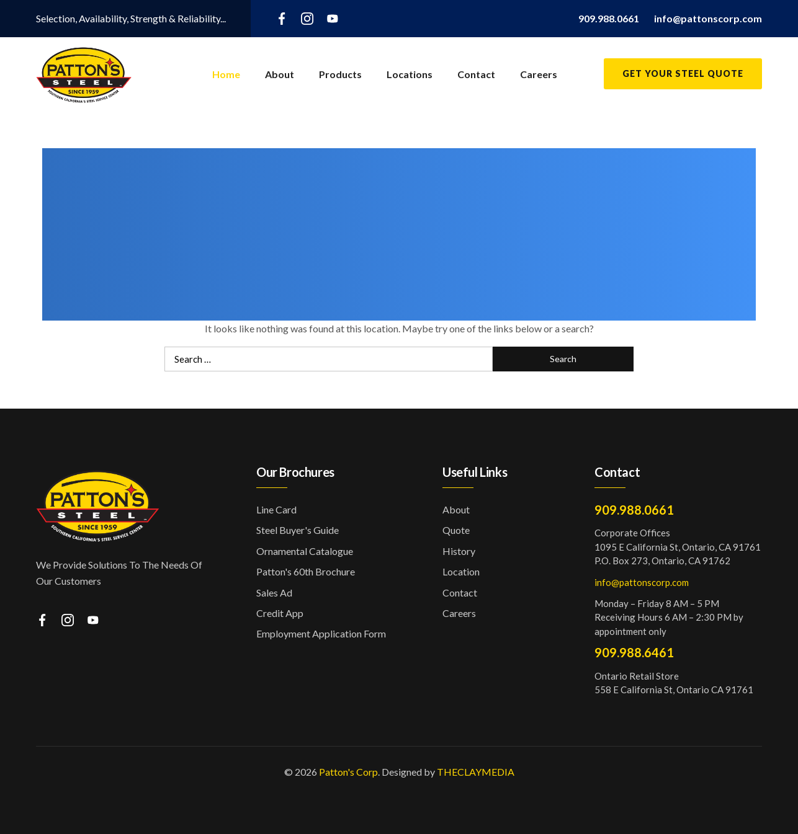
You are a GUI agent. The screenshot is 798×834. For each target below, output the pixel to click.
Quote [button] (456, 530)
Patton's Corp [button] (348, 772)
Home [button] (226, 74)
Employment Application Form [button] (321, 633)
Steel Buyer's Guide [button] (297, 530)
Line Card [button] (276, 509)
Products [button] (340, 74)
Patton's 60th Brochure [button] (305, 571)
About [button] (279, 74)
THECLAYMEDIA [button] (475, 772)
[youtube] (332, 17)
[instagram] (307, 17)
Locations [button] (410, 74)
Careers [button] (538, 74)
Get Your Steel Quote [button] (682, 73)
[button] (608, 18)
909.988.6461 (634, 652)
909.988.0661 (634, 509)
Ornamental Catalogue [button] (304, 551)
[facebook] (282, 17)
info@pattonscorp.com (641, 582)
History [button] (458, 551)
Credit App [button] (279, 613)
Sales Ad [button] (274, 592)
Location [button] (461, 571)
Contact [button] (476, 74)
